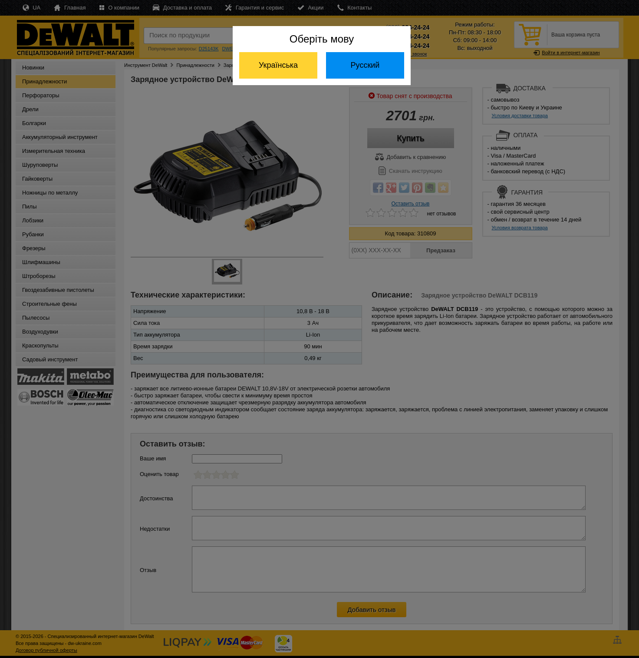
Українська (278, 65)
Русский (365, 65)
